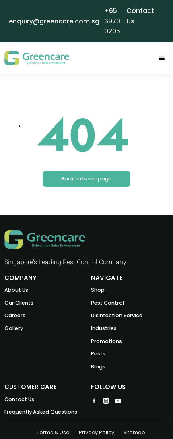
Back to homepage (86, 178)
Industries (104, 328)
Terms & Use (53, 432)
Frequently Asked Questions (40, 411)
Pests (98, 353)
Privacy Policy (96, 432)
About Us (16, 289)
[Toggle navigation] (162, 58)
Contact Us (19, 399)
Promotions (106, 341)
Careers (14, 315)
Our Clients (18, 302)
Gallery (13, 328)
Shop (98, 289)
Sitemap (134, 432)
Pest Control (107, 302)
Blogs (98, 366)
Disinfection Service (116, 315)
